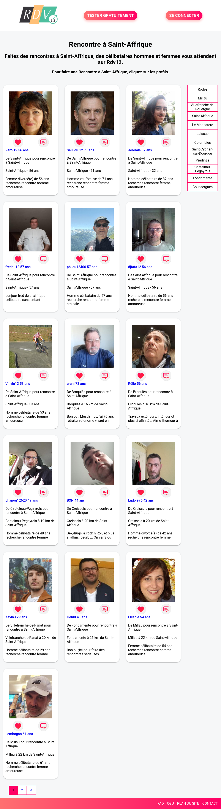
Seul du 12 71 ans (80, 150)
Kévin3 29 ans (16, 617)
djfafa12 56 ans (140, 267)
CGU (170, 803)
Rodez (202, 89)
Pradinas (202, 160)
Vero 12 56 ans (16, 150)
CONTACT (210, 803)
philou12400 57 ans (82, 267)
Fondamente (202, 178)
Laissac (202, 134)
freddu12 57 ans (18, 267)
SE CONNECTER (184, 15)
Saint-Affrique (202, 116)
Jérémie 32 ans (140, 150)
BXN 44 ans (76, 500)
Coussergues (203, 187)
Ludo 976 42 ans (141, 500)
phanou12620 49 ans (21, 500)
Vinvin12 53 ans (17, 384)
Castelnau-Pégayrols (202, 169)
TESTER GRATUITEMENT (110, 15)
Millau (202, 98)
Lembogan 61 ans (19, 734)
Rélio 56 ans (137, 384)
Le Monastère (202, 125)
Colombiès (202, 143)
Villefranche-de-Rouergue (203, 107)
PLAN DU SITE (188, 803)
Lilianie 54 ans (139, 617)
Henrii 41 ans (77, 617)
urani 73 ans (76, 384)
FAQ (161, 803)
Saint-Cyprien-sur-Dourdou (202, 151)
